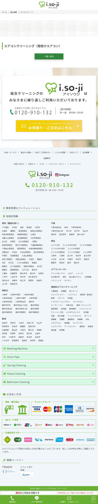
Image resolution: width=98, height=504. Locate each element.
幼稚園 (63, 290)
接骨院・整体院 (86, 293)
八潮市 (61, 254)
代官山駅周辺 (25, 251)
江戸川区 (25, 268)
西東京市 (13, 282)
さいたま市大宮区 (58, 247)
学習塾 (70, 297)
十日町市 (12, 335)
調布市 (34, 268)
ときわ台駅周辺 (23, 261)
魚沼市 (29, 335)
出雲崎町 (5, 328)
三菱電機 (87, 275)
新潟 (4, 317)
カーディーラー (57, 304)
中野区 (4, 254)
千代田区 (5, 226)
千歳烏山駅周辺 (8, 247)
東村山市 (5, 279)
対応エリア (74, 151)
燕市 (3, 335)
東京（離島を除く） (11, 222)
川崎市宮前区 (7, 297)
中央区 (14, 226)
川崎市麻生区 (20, 300)
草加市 (61, 261)
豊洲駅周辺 (22, 229)
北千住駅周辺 (15, 265)
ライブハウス (78, 321)
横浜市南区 (35, 304)
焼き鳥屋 (61, 314)
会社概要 (85, 151)
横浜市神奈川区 (21, 307)
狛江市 (22, 279)
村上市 (39, 321)
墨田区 (12, 229)
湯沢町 (4, 332)
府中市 (22, 275)
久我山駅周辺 (27, 254)
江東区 (33, 233)
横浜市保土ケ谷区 (21, 304)
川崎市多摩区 (29, 293)
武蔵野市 (13, 272)
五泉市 (37, 335)
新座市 (86, 258)
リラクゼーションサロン (60, 300)
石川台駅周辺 (23, 240)
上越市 (37, 332)
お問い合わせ (19, 163)
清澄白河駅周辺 (36, 229)
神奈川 (5, 289)
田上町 (14, 328)
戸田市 (70, 258)
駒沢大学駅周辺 (21, 243)
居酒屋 (67, 321)
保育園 (61, 328)
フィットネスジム (74, 314)
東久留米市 (32, 275)
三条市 (21, 321)
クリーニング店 (57, 311)
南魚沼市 (31, 325)
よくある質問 (60, 151)
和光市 (78, 254)
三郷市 (53, 254)
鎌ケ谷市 (80, 233)
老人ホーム (73, 290)
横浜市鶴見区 (34, 311)
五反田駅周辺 (22, 236)
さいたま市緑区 (74, 251)
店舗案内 (47, 157)
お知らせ (31, 163)
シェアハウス (56, 325)
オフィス (87, 314)
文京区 (37, 226)
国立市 (32, 272)
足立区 (39, 265)
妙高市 (14, 325)
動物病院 (72, 307)
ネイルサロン (78, 300)
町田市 (31, 279)
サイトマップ (75, 163)
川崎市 (4, 293)
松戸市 (77, 229)
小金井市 (13, 275)
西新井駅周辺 (29, 265)
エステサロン (56, 321)
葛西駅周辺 (14, 268)
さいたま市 (55, 243)
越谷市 (76, 261)
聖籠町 (22, 325)
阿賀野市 (5, 325)
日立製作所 (55, 275)
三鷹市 (4, 272)
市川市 (68, 229)
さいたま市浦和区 (58, 251)
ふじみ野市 (87, 251)
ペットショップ (85, 307)
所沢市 (78, 258)
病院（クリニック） (84, 304)
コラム (41, 163)
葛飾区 (4, 268)
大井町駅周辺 (36, 236)
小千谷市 (5, 339)
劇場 (52, 297)
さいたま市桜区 (74, 247)
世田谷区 (5, 251)
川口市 (53, 258)
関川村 (31, 328)
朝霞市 (53, 261)
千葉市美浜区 (76, 226)
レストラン (72, 293)
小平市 (4, 275)
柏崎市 (21, 335)
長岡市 (24, 339)
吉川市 (70, 254)
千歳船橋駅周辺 (37, 243)
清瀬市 (14, 279)
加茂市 (4, 321)
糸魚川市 (30, 321)
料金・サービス (10, 151)
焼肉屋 (63, 307)
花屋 (52, 314)
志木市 (61, 258)
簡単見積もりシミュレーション (21, 207)
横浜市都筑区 (7, 311)
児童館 (61, 318)
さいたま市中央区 (70, 243)
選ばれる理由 (26, 151)
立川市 (4, 282)
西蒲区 (41, 339)
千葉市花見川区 (57, 229)
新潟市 (32, 339)
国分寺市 (23, 272)
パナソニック (56, 279)
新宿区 (29, 226)
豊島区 (39, 258)
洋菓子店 (69, 304)
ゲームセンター (70, 325)
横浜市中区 (6, 304)
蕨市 (69, 261)
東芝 (64, 275)
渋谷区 (14, 251)
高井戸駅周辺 (7, 258)
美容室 (53, 328)
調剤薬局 (54, 307)
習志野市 (62, 233)
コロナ (70, 272)
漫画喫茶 (70, 318)
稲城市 (39, 279)
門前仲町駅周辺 (8, 233)
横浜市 (31, 300)
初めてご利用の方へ (43, 151)
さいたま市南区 (86, 243)
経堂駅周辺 (21, 247)
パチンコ (61, 297)
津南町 (39, 328)
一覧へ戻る (49, 56)
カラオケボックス (73, 311)
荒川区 (11, 261)
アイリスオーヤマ (58, 272)
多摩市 (41, 272)
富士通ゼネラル (75, 275)
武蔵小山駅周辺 (8, 236)
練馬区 (4, 265)
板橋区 (34, 261)
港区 (22, 226)
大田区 (34, 240)
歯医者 (82, 325)
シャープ (79, 272)
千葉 (53, 222)
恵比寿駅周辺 (39, 251)
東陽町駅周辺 (22, 233)
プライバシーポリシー (57, 163)
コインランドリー (58, 293)
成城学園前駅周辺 (36, 247)
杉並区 (31, 258)
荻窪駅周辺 (14, 254)
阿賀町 (12, 332)
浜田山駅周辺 (20, 258)
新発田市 (15, 339)
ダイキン (67, 279)
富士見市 (87, 254)
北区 (3, 261)
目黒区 (12, 240)
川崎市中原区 (15, 293)
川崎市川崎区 (20, 297)
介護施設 (54, 290)
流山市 (85, 229)
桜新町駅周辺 (7, 243)
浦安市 (53, 233)
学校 (87, 318)
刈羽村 (22, 328)
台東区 (4, 229)
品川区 (4, 240)
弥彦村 (21, 332)
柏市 (66, 226)
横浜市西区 (35, 307)
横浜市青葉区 (20, 311)
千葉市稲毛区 (56, 226)
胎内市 (29, 332)
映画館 (80, 318)
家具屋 (86, 311)
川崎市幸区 (33, 297)
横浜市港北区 (7, 307)
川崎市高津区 (7, 300)
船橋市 (71, 233)
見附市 (12, 321)
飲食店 (90, 325)
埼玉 (53, 239)
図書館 (53, 318)
